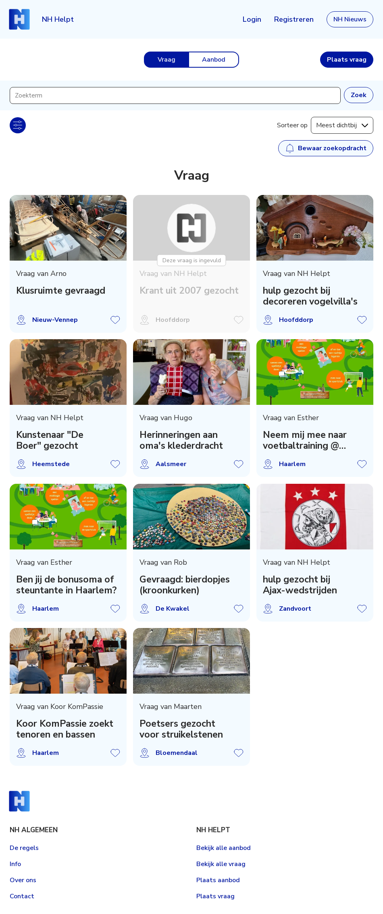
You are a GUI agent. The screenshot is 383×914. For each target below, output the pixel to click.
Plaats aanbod (218, 880)
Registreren (294, 19)
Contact (22, 896)
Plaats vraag (215, 896)
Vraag (166, 59)
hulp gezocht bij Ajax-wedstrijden (300, 585)
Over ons (23, 880)
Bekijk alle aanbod (223, 848)
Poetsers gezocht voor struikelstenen (181, 729)
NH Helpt (58, 19)
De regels (24, 848)
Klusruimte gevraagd (60, 290)
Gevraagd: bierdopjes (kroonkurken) (184, 585)
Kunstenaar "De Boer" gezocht (49, 441)
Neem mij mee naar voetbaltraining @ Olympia (305, 441)
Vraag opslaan (115, 320)
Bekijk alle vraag (221, 864)
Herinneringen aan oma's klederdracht (181, 441)
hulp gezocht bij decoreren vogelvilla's (310, 296)
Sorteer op (292, 125)
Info (15, 864)
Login (252, 19)
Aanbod (213, 59)
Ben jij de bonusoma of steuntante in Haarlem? (66, 585)
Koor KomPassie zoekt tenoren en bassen (64, 729)
